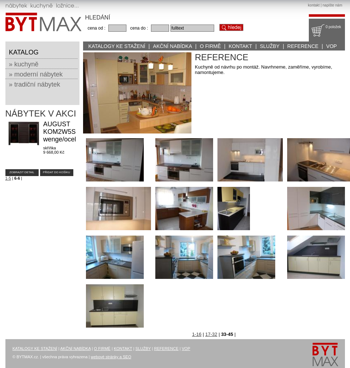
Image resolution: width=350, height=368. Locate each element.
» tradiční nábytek (34, 84)
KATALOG (24, 52)
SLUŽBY (269, 46)
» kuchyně (24, 64)
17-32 (211, 334)
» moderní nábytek (36, 74)
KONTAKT (240, 46)
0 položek (333, 27)
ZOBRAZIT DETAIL (21, 172)
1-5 (8, 178)
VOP (331, 46)
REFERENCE (302, 46)
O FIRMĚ (210, 46)
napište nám (332, 5)
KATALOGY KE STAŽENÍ (117, 46)
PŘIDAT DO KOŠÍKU (56, 172)
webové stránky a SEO (111, 357)
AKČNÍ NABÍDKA (172, 46)
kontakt (314, 5)
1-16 (197, 334)
